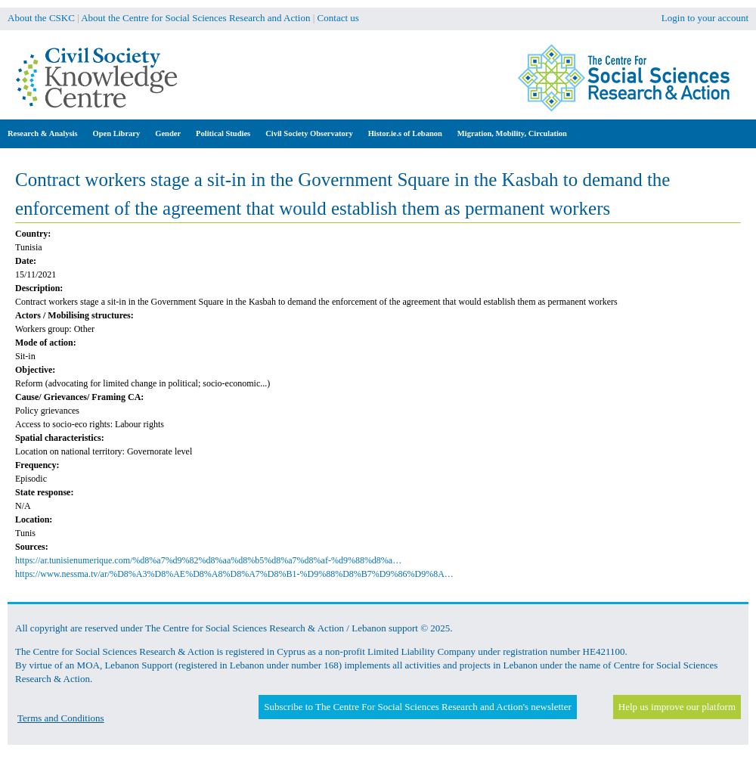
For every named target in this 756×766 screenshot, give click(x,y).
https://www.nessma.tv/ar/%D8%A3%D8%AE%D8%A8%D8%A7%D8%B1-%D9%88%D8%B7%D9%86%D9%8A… (234, 574)
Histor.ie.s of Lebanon (405, 133)
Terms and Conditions (60, 718)
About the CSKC (41, 17)
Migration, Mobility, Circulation (512, 133)
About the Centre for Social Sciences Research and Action (195, 17)
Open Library (117, 133)
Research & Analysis (43, 133)
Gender (168, 133)
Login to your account (705, 17)
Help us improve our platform (677, 706)
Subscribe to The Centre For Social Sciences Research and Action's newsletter (417, 706)
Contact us (338, 17)
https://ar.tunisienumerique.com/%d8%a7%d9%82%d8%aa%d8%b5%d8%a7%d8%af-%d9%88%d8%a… (208, 560)
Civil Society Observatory (308, 133)
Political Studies (223, 133)
